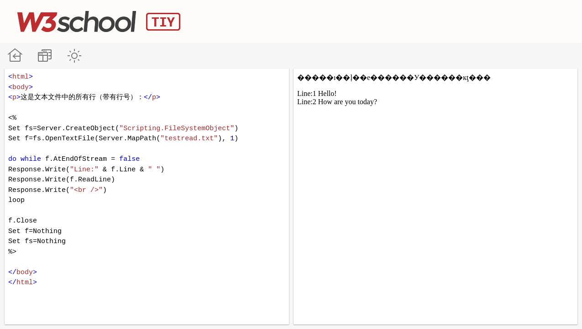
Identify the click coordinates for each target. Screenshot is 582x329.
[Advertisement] (399, 20)
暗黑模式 (74, 55)
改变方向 (44, 55)
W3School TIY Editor (98, 21)
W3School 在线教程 (15, 55)
